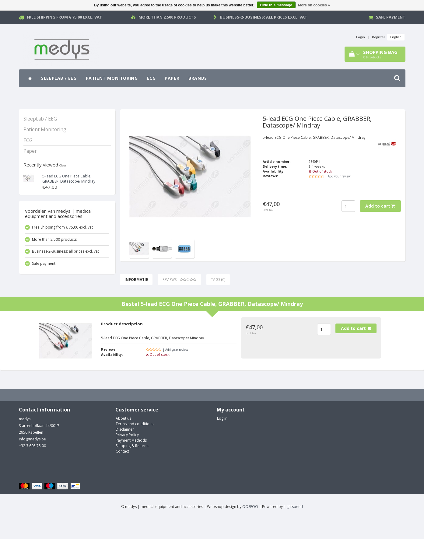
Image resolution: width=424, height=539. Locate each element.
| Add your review (338, 176)
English (395, 37)
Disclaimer (125, 448)
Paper (172, 78)
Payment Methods (131, 459)
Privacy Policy (127, 454)
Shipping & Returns (132, 465)
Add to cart (380, 206)
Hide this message (276, 5)
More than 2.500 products (167, 17)
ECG (151, 78)
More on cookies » (314, 5)
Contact (122, 470)
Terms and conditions (134, 443)
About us (123, 437)
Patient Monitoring (112, 78)
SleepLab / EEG (58, 78)
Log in (222, 437)
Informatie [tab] (136, 279)
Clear (62, 165)
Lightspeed (293, 526)
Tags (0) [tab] (218, 279)
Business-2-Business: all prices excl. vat (263, 17)
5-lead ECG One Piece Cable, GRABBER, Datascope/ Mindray (68, 178)
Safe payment (390, 17)
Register (378, 37)
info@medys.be (32, 458)
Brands (197, 78)
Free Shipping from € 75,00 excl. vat (64, 17)
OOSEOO (250, 526)
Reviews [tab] (179, 279)
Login (360, 37)
